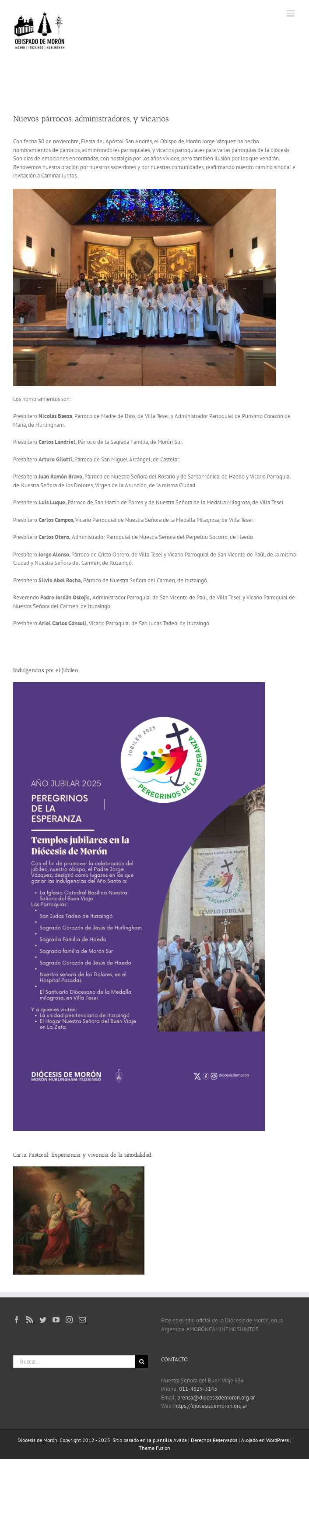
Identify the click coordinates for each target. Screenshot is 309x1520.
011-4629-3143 (198, 1388)
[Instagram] (69, 1319)
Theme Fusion (154, 1448)
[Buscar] (141, 1361)
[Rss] (29, 1319)
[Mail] (82, 1319)
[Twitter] (42, 1319)
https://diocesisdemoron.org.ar (210, 1406)
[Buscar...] (74, 1361)
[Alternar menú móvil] (291, 13)
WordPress (277, 1440)
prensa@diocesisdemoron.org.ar (216, 1397)
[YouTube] (56, 1319)
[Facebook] (16, 1319)
